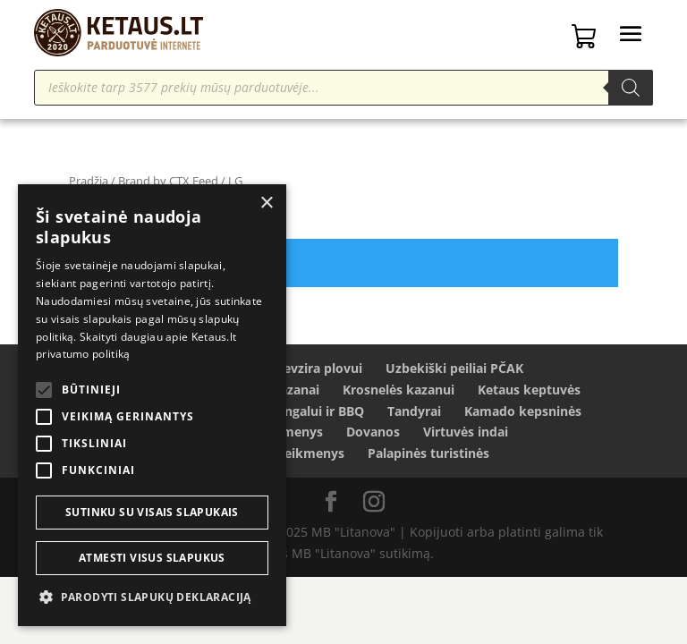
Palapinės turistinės (428, 453)
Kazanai (295, 389)
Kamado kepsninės (522, 410)
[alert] (152, 405)
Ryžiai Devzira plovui (298, 368)
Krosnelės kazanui (398, 389)
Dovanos (373, 431)
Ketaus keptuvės (529, 389)
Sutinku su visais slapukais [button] (152, 512)
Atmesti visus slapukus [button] (152, 557)
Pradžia (88, 181)
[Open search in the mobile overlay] (343, 88)
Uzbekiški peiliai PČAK (454, 368)
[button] (152, 597)
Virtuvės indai (465, 431)
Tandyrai (414, 410)
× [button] (266, 203)
